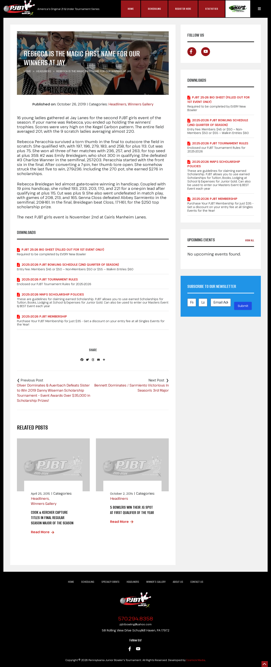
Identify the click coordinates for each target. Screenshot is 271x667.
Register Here (183, 9)
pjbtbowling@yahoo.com (136, 624)
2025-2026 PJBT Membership (44, 316)
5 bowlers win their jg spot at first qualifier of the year (132, 510)
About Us (178, 582)
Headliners (43, 71)
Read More (40, 532)
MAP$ (237, 8)
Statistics (211, 9)
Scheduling (154, 9)
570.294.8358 (135, 618)
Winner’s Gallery (156, 582)
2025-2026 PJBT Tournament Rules (50, 279)
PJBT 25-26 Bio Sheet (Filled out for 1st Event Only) (63, 249)
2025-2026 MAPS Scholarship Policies (53, 294)
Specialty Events (110, 582)
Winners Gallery (140, 104)
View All (249, 240)
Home (131, 9)
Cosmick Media (195, 660)
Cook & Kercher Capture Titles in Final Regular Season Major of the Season (52, 518)
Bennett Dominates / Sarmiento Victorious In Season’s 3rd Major (131, 388)
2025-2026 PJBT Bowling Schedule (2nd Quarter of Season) (70, 264)
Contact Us (196, 582)
